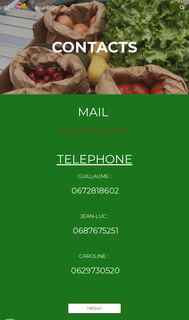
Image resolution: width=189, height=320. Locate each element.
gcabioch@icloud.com (94, 130)
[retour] (94, 308)
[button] (6, 7)
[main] (94, 47)
